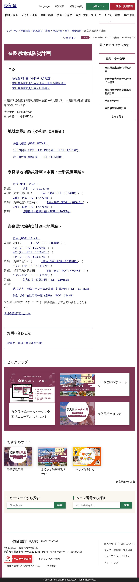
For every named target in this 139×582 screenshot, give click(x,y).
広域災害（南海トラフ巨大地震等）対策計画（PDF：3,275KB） (51, 288)
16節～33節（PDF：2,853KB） (32, 265)
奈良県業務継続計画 (115, 108)
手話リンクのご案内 (49, 559)
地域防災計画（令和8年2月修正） (32, 78)
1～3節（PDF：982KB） (45, 243)
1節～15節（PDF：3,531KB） (59, 261)
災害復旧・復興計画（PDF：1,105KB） (46, 279)
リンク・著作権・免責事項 (118, 550)
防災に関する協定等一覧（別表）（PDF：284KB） (44, 295)
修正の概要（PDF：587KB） (30, 143)
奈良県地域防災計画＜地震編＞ (31, 88)
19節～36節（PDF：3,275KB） (32, 275)
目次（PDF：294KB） (26, 184)
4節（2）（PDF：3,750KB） (30, 252)
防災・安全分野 (73, 30)
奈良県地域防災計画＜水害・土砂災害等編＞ (39, 83)
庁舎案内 (51, 566)
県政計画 (57, 30)
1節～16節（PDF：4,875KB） (65, 202)
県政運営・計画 (41, 30)
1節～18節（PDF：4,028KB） (65, 270)
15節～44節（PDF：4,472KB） (32, 197)
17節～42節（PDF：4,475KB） (32, 206)
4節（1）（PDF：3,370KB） (30, 247)
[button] (42, 6)
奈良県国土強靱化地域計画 (118, 69)
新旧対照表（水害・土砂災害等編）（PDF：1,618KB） (46, 150)
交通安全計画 (112, 101)
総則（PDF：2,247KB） (37, 188)
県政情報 (25, 30)
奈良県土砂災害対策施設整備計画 (118, 92)
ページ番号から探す (91, 498)
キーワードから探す (24, 498)
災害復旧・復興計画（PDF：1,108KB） (46, 211)
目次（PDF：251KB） (26, 238)
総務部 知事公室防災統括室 (26, 343)
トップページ (11, 30)
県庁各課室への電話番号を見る (23, 566)
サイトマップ (111, 562)
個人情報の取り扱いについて (119, 543)
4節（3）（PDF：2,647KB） (30, 256)
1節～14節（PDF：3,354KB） (59, 193)
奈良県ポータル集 (125, 481)
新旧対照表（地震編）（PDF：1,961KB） (38, 156)
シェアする (69, 37)
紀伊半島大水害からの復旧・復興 (118, 81)
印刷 (86, 38)
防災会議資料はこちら (17, 313)
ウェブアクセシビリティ (117, 556)
